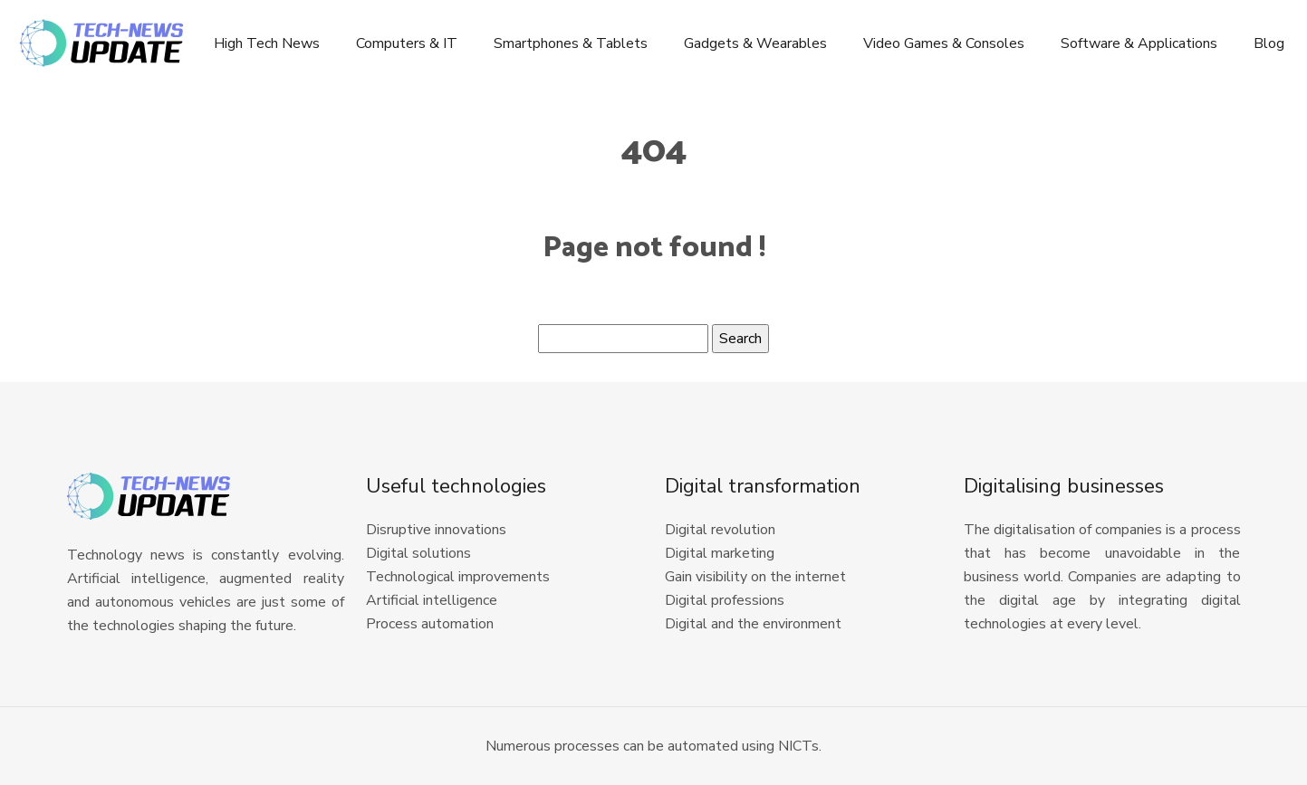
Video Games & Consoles (943, 43)
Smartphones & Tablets (571, 43)
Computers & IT (406, 43)
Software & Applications (1139, 43)
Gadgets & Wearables (755, 43)
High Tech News (267, 43)
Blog (1269, 43)
